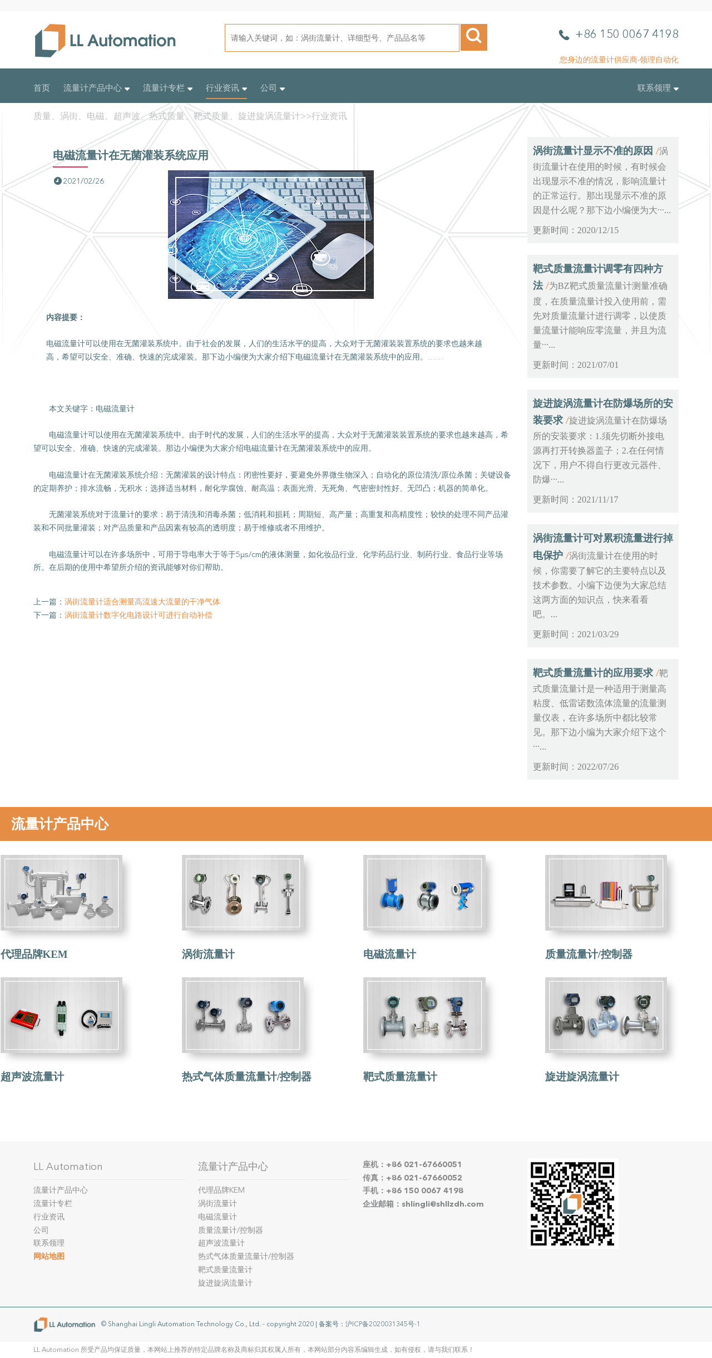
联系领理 (658, 88)
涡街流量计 (208, 954)
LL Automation (68, 1166)
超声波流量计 (32, 1077)
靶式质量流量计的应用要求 (593, 672)
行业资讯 (226, 88)
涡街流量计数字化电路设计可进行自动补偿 (138, 615)
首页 (41, 88)
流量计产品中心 (96, 88)
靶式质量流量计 (400, 1077)
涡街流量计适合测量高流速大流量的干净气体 (142, 602)
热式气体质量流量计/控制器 (247, 1077)
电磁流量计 (389, 954)
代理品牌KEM (34, 954)
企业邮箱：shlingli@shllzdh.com (423, 1204)
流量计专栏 (167, 88)
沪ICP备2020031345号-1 (383, 1323)
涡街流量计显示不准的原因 (593, 150)
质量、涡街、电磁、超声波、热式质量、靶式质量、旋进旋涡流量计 (166, 116)
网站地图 (49, 1256)
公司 (272, 88)
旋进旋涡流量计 (582, 1077)
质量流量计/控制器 (588, 954)
